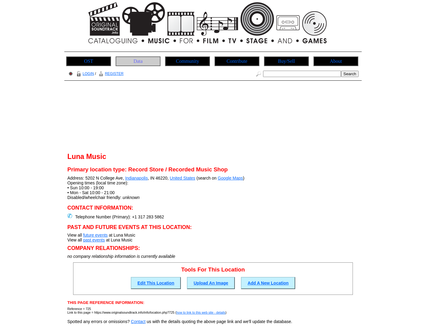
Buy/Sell (286, 61)
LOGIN (84, 74)
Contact (138, 321)
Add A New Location (268, 283)
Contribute (237, 61)
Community (187, 61)
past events (94, 240)
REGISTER (110, 74)
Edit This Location (155, 283)
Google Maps (230, 178)
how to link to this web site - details (200, 312)
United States (182, 178)
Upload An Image (211, 283)
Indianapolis (136, 178)
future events (95, 235)
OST (88, 61)
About (336, 61)
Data (138, 61)
